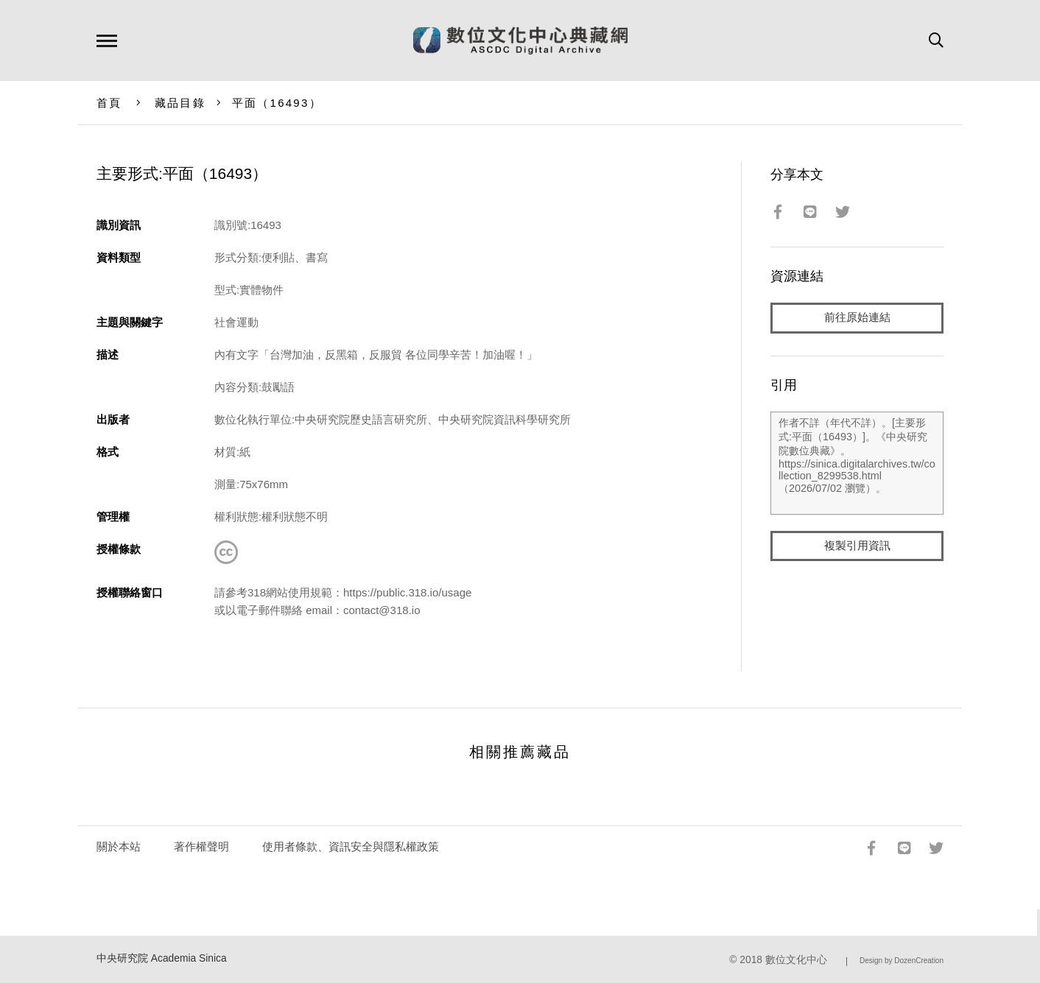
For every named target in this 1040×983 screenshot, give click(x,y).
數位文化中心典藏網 (520, 40)
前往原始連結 (857, 317)
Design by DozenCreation (902, 960)
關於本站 (118, 846)
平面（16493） (277, 102)
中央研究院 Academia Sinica (161, 958)
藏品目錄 (180, 102)
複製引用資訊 (857, 546)
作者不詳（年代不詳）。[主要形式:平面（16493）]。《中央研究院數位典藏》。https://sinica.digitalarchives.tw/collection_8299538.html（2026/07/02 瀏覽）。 (857, 463)
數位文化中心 (796, 959)
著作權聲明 (201, 846)
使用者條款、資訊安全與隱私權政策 (350, 846)
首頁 (109, 102)
